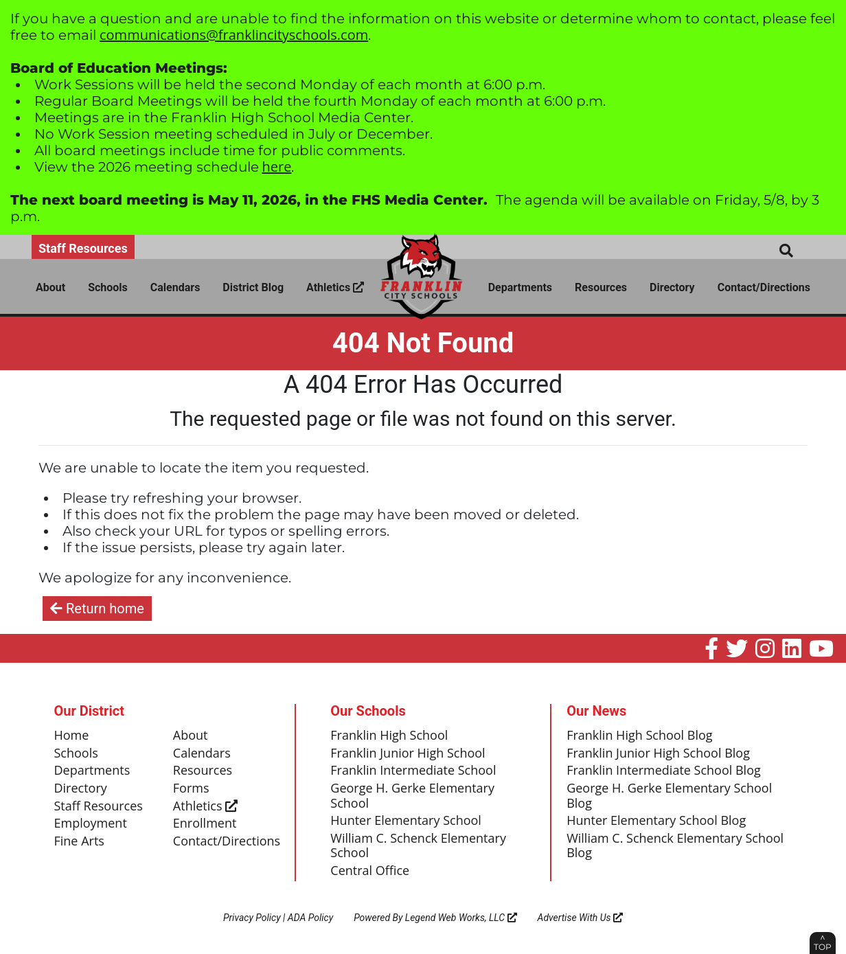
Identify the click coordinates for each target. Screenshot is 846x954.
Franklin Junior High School (407, 753)
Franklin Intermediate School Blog (664, 770)
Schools (108, 287)
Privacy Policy (252, 917)
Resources (601, 287)
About (50, 287)
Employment (90, 823)
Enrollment (205, 823)
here (277, 166)
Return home (97, 608)
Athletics (335, 287)
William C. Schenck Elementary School (418, 846)
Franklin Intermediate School (413, 770)
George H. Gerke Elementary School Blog (669, 796)
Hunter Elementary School (405, 820)
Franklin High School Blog (639, 735)
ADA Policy (310, 917)
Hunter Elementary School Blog (656, 820)
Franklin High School (389, 735)
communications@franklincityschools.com (234, 34)
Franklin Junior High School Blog (658, 753)
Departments (520, 287)
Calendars (175, 287)
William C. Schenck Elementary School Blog (675, 846)
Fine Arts (79, 841)
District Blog (253, 287)
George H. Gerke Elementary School (412, 796)
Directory (672, 287)
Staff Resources (83, 248)
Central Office (369, 870)
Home (71, 735)
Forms (191, 788)
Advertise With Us (581, 917)
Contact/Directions (764, 287)
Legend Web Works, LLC (461, 917)
